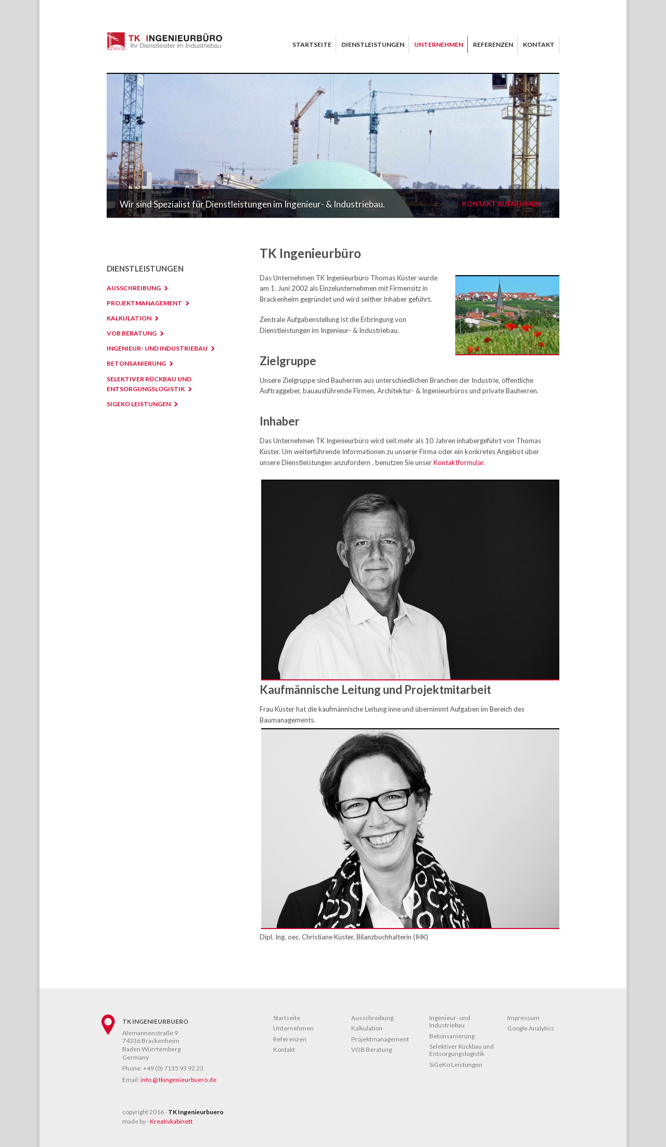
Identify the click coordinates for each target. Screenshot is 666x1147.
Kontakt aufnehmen (501, 204)
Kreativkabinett (171, 1121)
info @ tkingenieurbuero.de (178, 1080)
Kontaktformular (458, 462)
